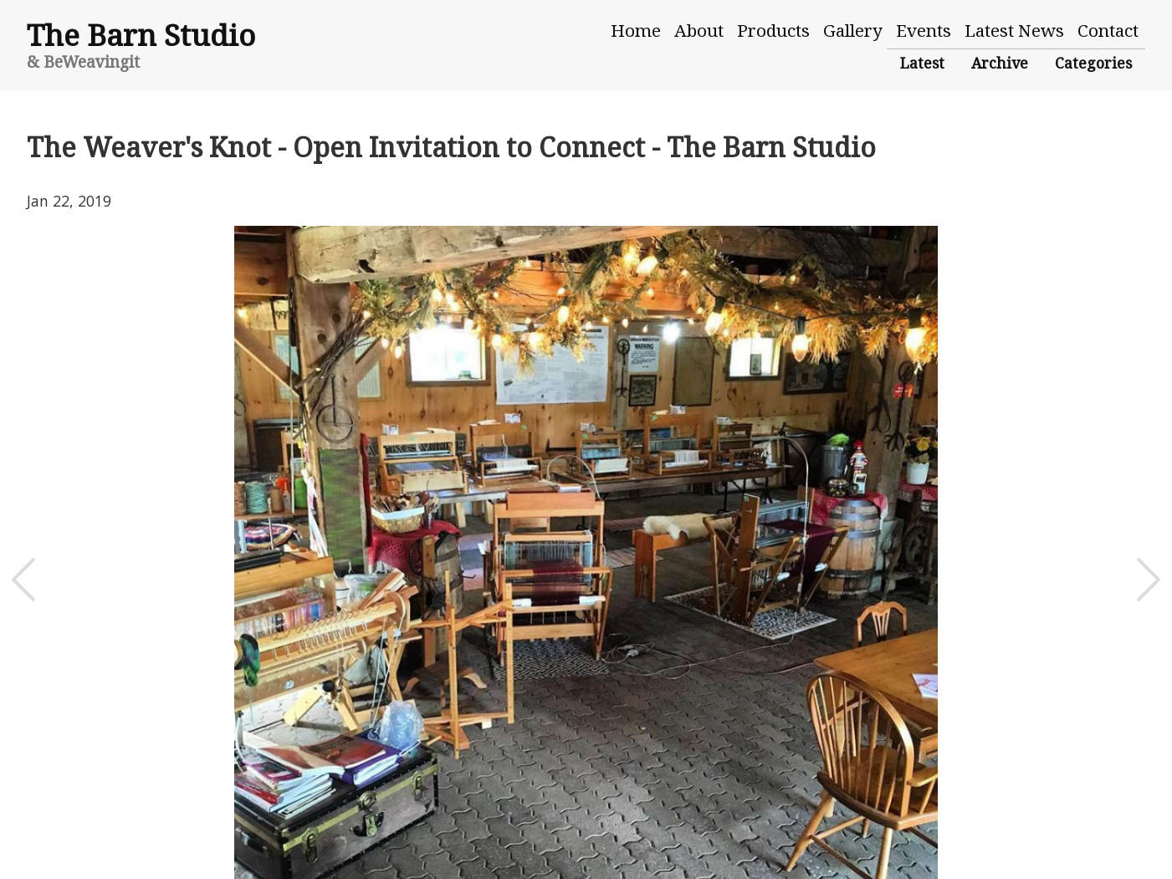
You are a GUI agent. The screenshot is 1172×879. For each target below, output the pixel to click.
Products (773, 30)
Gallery (853, 30)
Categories (1093, 63)
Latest (922, 63)
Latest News (1014, 30)
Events (923, 30)
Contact (1108, 30)
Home (636, 30)
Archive (999, 63)
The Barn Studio (141, 34)
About (699, 30)
